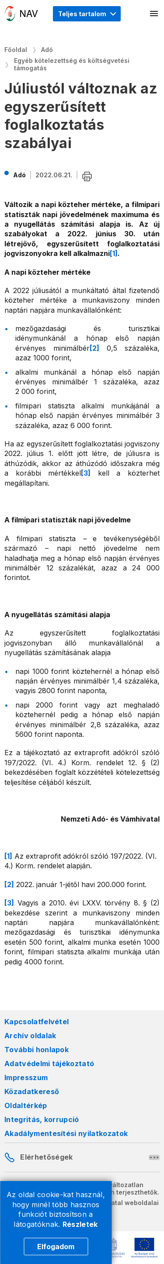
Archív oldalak (30, 1035)
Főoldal (15, 49)
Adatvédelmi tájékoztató (49, 1063)
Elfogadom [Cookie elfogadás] (55, 1246)
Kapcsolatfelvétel (36, 1021)
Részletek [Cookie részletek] (80, 1224)
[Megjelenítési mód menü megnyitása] (87, 13)
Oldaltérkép (25, 1105)
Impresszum (26, 1077)
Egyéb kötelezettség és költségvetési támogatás (71, 64)
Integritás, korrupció (41, 1119)
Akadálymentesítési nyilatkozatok (66, 1133)
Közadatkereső (31, 1091)
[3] (86, 473)
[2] (94, 348)
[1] (114, 253)
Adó (47, 49)
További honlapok (36, 1049)
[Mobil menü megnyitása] (154, 13)
